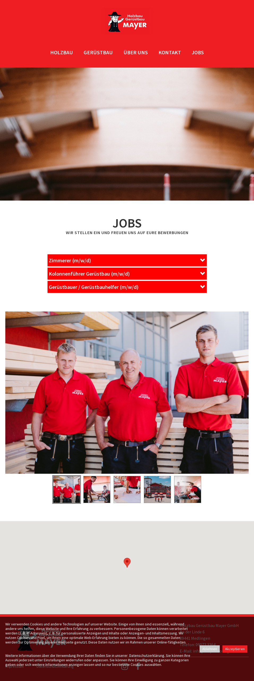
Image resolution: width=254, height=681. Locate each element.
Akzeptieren (235, 648)
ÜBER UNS (135, 52)
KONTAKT (169, 52)
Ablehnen (209, 648)
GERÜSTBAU (98, 52)
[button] (127, 260)
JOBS (198, 52)
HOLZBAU (61, 52)
